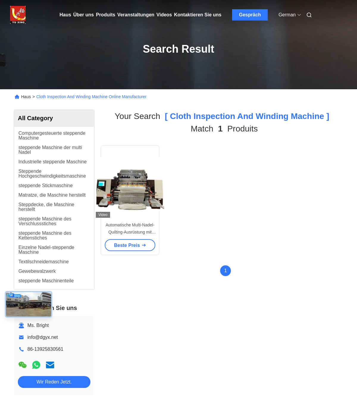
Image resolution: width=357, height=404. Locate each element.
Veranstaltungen (135, 14)
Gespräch (250, 14)
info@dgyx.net (42, 337)
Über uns (83, 14)
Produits (105, 14)
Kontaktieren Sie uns (197, 14)
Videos (164, 14)
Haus (65, 14)
